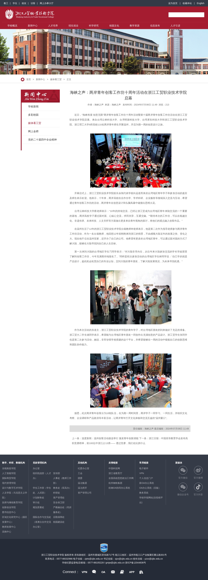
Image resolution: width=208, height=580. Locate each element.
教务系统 (143, 492)
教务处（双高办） (62, 488)
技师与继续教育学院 (12, 502)
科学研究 (94, 25)
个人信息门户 (146, 478)
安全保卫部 (59, 502)
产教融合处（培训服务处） (62, 509)
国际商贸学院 (9, 478)
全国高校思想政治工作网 (121, 478)
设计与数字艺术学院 (12, 488)
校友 (24, 3)
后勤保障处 (59, 517)
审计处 (36, 502)
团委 (80, 478)
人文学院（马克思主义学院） (14, 495)
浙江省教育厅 (115, 473)
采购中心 (6, 531)
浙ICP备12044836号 (135, 562)
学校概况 (12, 25)
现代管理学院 (9, 483)
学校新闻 (33, 106)
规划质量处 (38, 507)
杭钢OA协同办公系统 (119, 488)
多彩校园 (33, 114)
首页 (28, 79)
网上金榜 (33, 131)
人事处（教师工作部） (62, 480)
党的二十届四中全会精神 (42, 139)
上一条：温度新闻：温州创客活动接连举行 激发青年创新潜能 (105, 438)
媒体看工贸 (56, 79)
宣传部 (56, 473)
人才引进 (175, 25)
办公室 (36, 468)
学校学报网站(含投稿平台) (151, 500)
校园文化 (114, 25)
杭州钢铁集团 (115, 483)
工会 (80, 473)
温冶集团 (82, 483)
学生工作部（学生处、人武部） (42, 490)
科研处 (56, 492)
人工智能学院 (9, 473)
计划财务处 (38, 497)
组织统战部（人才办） (42, 475)
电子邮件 (143, 468)
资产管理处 (59, 497)
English (200, 3)
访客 (33, 3)
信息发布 (155, 25)
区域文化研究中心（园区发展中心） (14, 519)
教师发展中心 (9, 526)
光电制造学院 (9, 468)
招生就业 (73, 25)
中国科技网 (114, 468)
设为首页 (172, 3)
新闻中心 (33, 25)
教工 (6, 3)
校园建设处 (59, 522)
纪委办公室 (83, 468)
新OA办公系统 (146, 483)
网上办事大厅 (46, 3)
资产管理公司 (84, 492)
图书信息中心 (9, 512)
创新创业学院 (9, 507)
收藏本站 (187, 3)
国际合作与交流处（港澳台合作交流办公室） (42, 522)
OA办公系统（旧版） (150, 488)
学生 (15, 3)
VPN (141, 473)
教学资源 (134, 25)
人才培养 (53, 25)
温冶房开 (82, 488)
